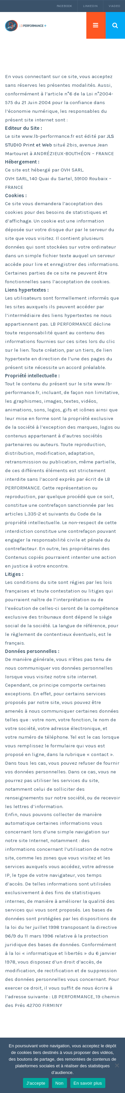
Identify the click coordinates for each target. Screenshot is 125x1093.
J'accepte (35, 1083)
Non (59, 1083)
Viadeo (114, 6)
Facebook (64, 6)
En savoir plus (88, 1083)
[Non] (116, 1065)
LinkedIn (90, 6)
